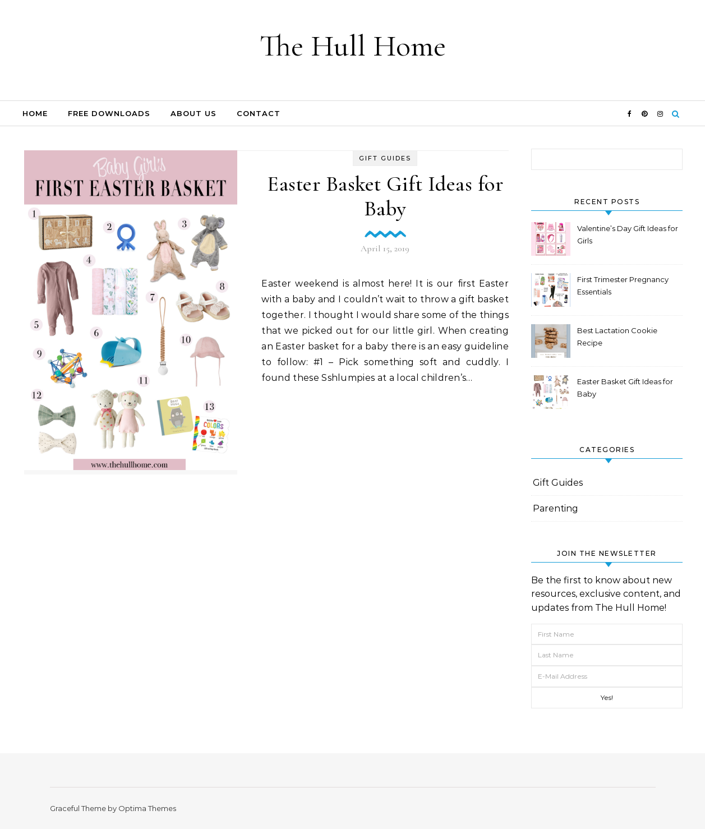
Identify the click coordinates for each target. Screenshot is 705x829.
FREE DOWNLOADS (109, 113)
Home (35, 113)
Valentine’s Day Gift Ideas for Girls (627, 234)
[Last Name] (607, 655)
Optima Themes (147, 808)
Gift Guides (385, 158)
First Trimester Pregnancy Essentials (623, 285)
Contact (258, 113)
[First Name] (607, 634)
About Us (193, 113)
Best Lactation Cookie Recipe (617, 336)
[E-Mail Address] (607, 676)
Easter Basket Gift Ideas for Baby (385, 196)
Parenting (555, 508)
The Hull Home (353, 45)
